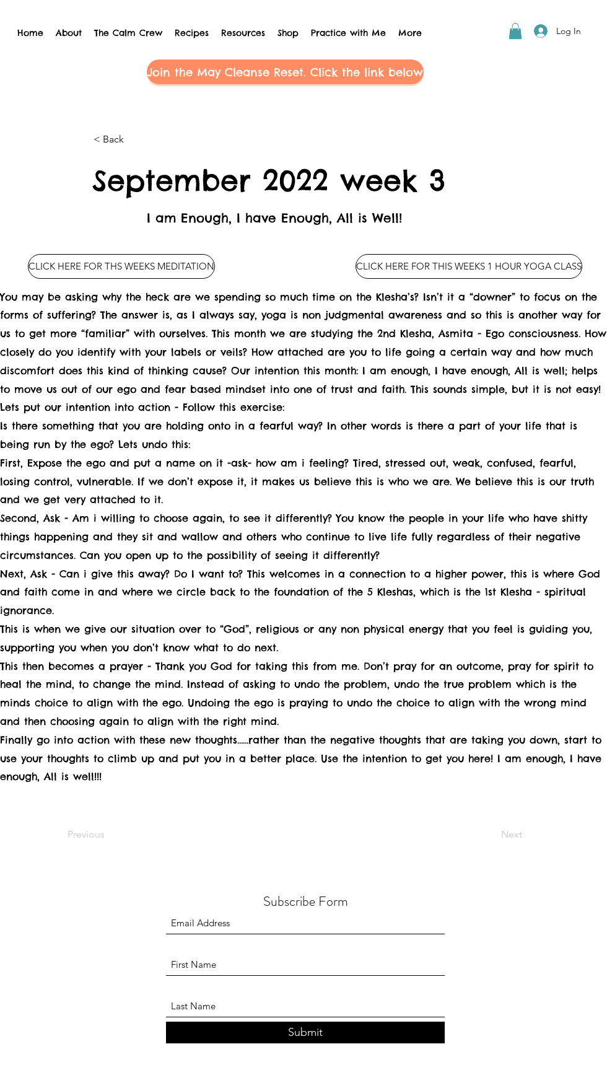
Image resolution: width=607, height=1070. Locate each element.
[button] (515, 31)
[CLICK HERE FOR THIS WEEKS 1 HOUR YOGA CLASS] (469, 266)
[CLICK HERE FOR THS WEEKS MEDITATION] (121, 266)
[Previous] (108, 834)
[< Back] (134, 139)
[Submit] (305, 1032)
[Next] (491, 834)
